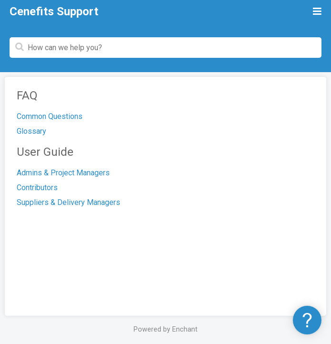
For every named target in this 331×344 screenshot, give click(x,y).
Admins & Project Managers (63, 172)
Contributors (37, 187)
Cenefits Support (54, 11)
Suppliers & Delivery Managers (68, 202)
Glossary (31, 131)
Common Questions (50, 116)
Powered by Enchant (165, 329)
